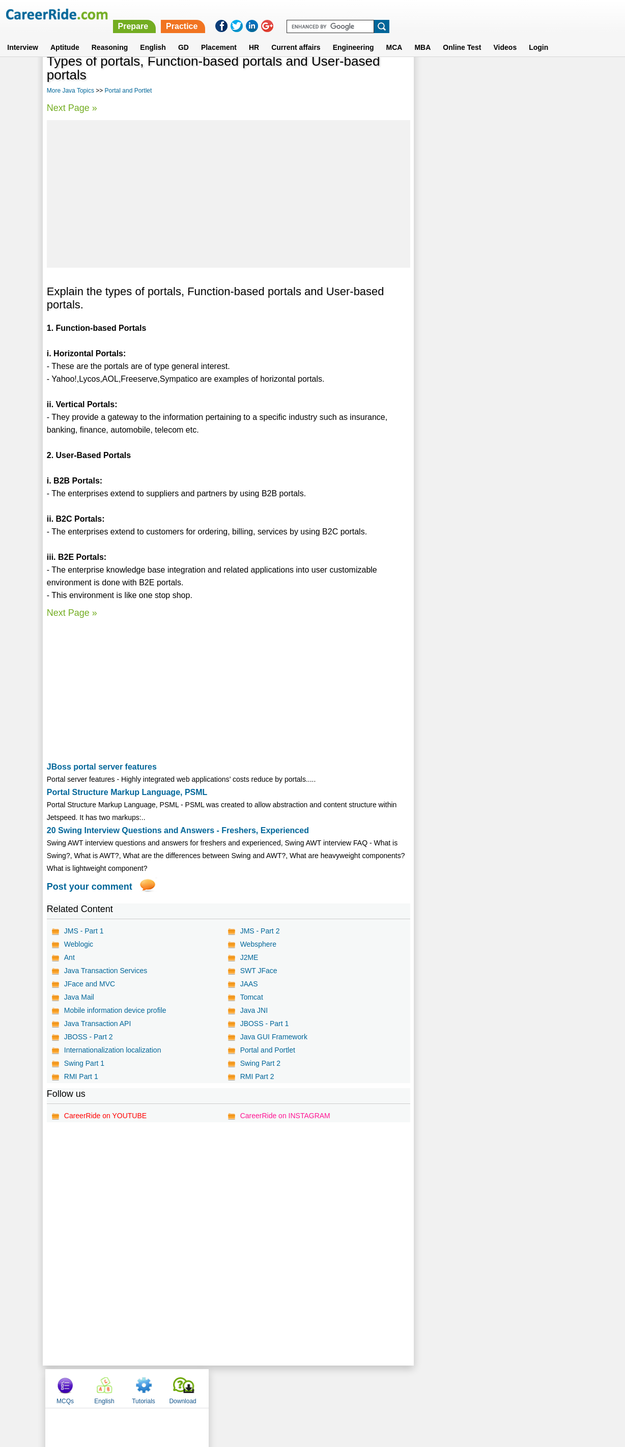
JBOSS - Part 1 (264, 1023)
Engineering (353, 35)
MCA (394, 35)
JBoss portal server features (102, 766)
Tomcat (251, 997)
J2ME (249, 957)
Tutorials (514, 77)
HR (254, 35)
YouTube (385, 1388)
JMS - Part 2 (259, 931)
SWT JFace (258, 971)
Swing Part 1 (84, 1063)
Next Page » (72, 108)
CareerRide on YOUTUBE (105, 1116)
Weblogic (78, 944)
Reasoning (110, 35)
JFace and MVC (89, 984)
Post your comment (89, 887)
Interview (22, 35)
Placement (219, 35)
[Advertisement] (228, 194)
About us (220, 1388)
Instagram (424, 1388)
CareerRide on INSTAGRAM (285, 1116)
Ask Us (349, 1388)
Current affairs (295, 35)
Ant (69, 957)
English (153, 35)
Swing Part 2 (260, 1063)
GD (183, 35)
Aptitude (64, 35)
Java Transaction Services (105, 971)
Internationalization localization (112, 1050)
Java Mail (79, 997)
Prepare (362, 14)
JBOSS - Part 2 (88, 1037)
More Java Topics (70, 90)
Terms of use (308, 1388)
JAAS (249, 984)
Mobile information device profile (115, 1010)
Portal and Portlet (128, 90)
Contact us (261, 1388)
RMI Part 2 (257, 1076)
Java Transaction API (97, 1023)
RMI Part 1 (81, 1076)
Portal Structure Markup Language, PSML (127, 792)
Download (552, 77)
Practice (411, 14)
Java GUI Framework (273, 1037)
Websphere (258, 944)
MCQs (435, 77)
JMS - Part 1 (84, 931)
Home (186, 1388)
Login (538, 35)
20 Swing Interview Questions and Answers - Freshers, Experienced (178, 830)
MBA (422, 35)
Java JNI (253, 1010)
